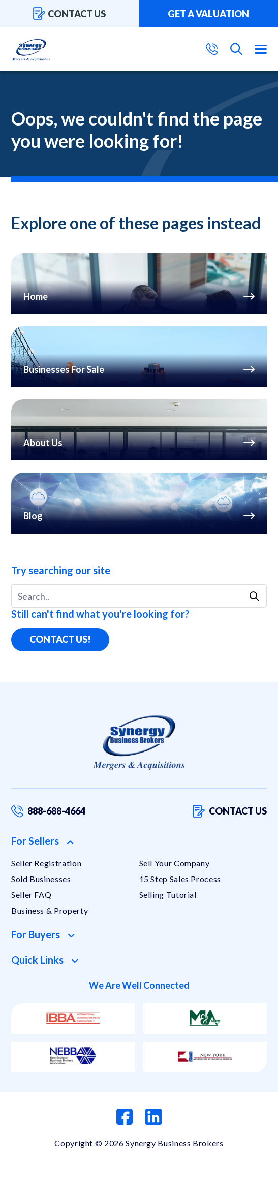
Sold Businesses (41, 879)
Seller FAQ (31, 894)
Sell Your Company (174, 863)
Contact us (69, 14)
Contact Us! (60, 639)
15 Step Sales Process (180, 879)
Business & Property (49, 910)
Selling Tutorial (168, 894)
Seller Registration (46, 863)
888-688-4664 (48, 811)
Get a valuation (208, 13)
